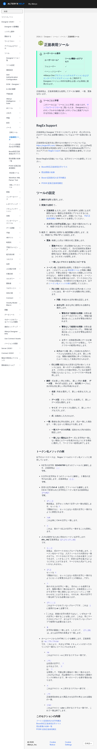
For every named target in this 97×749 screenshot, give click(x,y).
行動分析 (13, 274)
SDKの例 (13, 293)
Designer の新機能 (12, 27)
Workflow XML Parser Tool (14, 179)
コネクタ (13, 259)
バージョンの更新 (11, 343)
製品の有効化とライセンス (11, 359)
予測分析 (9, 94)
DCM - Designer (13, 84)
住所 (13, 264)
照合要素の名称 (48, 172)
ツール (12, 53)
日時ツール (13, 132)
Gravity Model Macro (13, 304)
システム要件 (9, 32)
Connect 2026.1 (11, 353)
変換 (13, 192)
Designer (47, 37)
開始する (12, 36)
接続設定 (9, 70)
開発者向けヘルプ (11, 365)
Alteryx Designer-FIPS (12, 332)
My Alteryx (32, 4)
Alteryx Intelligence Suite (13, 101)
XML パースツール (14, 186)
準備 (13, 118)
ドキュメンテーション (13, 210)
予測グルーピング (13, 248)
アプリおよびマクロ (12, 47)
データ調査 (13, 228)
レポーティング (13, 204)
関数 (12, 310)
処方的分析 (13, 254)
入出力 (13, 113)
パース (13, 127)
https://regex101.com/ (46, 145)
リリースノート (7, 17)
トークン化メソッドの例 (59, 283)
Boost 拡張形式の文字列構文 (53, 177)
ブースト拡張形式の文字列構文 (14, 145)
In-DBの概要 (11, 89)
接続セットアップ (12, 327)
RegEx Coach (54, 151)
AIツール (13, 108)
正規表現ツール (14, 138)
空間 (13, 216)
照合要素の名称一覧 (14, 159)
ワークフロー (12, 41)
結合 (13, 123)
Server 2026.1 (11, 348)
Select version (36, 9)
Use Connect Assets (13, 339)
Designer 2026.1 (11, 22)
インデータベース (13, 198)
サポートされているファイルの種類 (12, 321)
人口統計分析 (13, 269)
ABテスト (13, 237)
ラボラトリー (13, 288)
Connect (13, 298)
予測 (13, 233)
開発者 (13, 283)
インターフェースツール (13, 222)
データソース (12, 315)
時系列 (13, 242)
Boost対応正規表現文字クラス (14, 152)
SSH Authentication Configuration (12, 77)
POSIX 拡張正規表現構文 (15, 167)
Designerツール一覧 (13, 59)
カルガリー (13, 279)
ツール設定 (10, 65)
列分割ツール (14, 173)
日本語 (88, 743)
